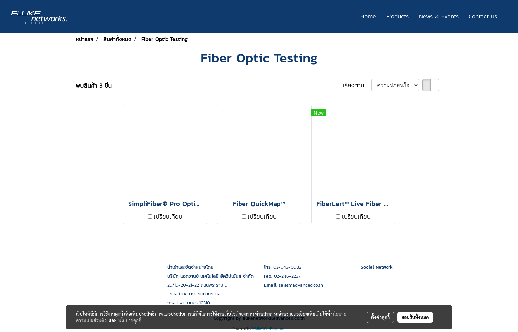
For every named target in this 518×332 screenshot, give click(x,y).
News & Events (439, 16)
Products (397, 16)
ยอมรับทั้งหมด (415, 317)
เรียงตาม (357, 85)
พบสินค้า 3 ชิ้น (94, 85)
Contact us (483, 16)
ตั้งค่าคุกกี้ (380, 317)
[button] (507, 16)
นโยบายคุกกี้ (129, 320)
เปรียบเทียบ (168, 216)
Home (368, 16)
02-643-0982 (287, 267)
